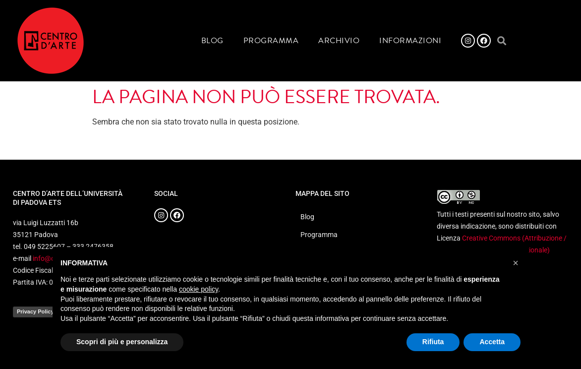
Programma (271, 41)
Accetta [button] (492, 342)
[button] (501, 41)
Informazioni (410, 41)
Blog (212, 41)
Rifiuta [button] (433, 342)
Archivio (338, 41)
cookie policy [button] (198, 289)
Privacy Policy (35, 311)
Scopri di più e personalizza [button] (122, 342)
